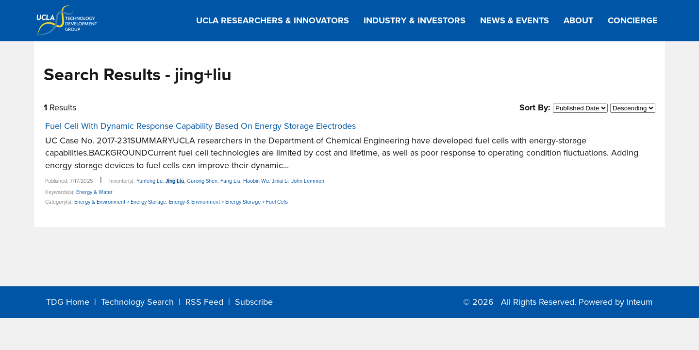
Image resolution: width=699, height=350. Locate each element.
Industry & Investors (415, 20)
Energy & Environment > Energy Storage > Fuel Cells (228, 202)
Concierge (633, 20)
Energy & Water (94, 192)
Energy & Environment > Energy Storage (120, 202)
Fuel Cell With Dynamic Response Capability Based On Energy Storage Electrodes (200, 126)
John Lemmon (307, 181)
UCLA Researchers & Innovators (272, 20)
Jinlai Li (280, 181)
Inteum (640, 302)
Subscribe (254, 302)
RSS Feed (204, 302)
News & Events (514, 20)
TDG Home (67, 302)
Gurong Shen (202, 181)
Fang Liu (230, 181)
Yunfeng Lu (149, 181)
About (578, 20)
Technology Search (137, 302)
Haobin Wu (256, 181)
